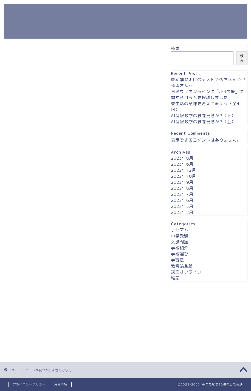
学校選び (31, 315)
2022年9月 (182, 182)
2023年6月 (182, 164)
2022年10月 (183, 176)
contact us (177, 12)
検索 (175, 48)
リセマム (31, 284)
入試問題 (31, 300)
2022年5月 (182, 206)
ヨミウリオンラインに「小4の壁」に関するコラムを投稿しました (207, 94)
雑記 (26, 347)
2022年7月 (182, 194)
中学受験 (31, 292)
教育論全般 (33, 331)
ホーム (151, 12)
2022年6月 (182, 200)
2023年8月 (182, 158)
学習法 (29, 323)
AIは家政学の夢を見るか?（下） (203, 116)
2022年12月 (183, 170)
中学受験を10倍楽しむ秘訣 (27, 21)
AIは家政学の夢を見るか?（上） (203, 122)
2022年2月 (182, 212)
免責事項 (60, 384)
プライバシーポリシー (216, 12)
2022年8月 (182, 188)
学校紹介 (31, 307)
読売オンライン (40, 339)
